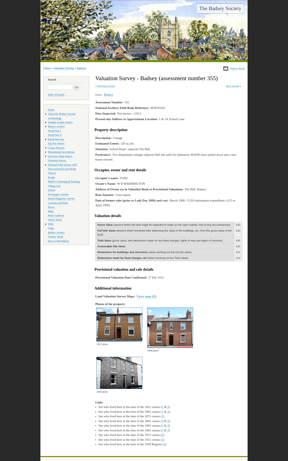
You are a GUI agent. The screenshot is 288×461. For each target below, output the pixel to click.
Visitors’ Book (55, 236)
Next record (232, 86)
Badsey (81, 68)
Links (51, 228)
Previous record (106, 86)
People (51, 177)
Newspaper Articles (58, 194)
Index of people (56, 94)
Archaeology (55, 118)
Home (47, 68)
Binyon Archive (56, 126)
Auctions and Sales (58, 203)
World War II (55, 135)
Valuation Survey (64, 68)
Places (51, 207)
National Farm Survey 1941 (62, 164)
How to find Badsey (58, 241)
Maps (51, 211)
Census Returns (56, 147)
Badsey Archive (56, 232)
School (51, 190)
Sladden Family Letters (60, 122)
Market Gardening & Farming (64, 181)
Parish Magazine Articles (61, 198)
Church (52, 173)
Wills (50, 224)
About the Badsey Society (61, 113)
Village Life (54, 186)
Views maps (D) (146, 296)
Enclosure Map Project (60, 156)
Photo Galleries (56, 215)
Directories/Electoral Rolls (62, 169)
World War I (54, 130)
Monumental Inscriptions (61, 152)
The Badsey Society (220, 8)
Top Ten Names (56, 143)
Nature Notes (55, 219)
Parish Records (56, 139)
